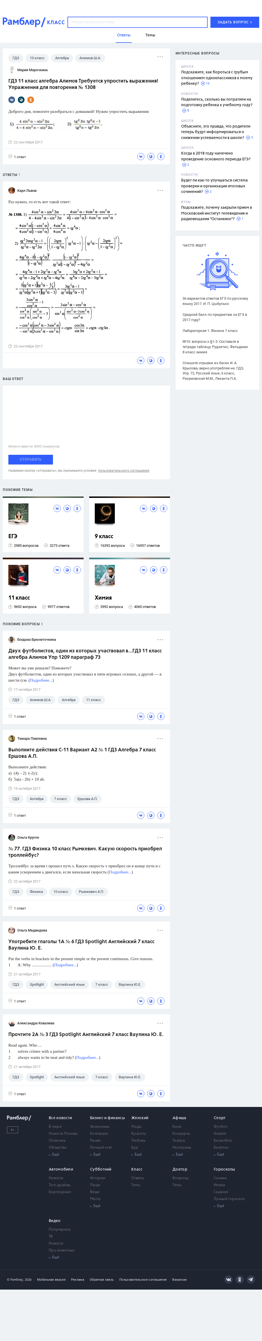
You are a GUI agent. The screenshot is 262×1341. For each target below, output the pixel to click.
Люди (95, 1185)
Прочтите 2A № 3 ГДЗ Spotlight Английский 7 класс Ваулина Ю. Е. (85, 1034)
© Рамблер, (15, 1279)
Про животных (62, 1250)
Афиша (179, 1118)
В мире (55, 1127)
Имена (219, 1185)
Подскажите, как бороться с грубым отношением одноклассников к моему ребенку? (217, 78)
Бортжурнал (60, 1192)
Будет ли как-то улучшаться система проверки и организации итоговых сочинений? (214, 186)
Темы (135, 1185)
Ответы (137, 1178)
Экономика (100, 1127)
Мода (136, 1127)
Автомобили (61, 1169)
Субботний (100, 1169)
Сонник (220, 1178)
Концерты (181, 1134)
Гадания (221, 1192)
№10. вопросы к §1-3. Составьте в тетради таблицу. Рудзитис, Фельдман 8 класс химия (215, 346)
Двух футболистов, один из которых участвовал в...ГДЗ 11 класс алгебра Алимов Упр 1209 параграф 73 (85, 654)
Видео (55, 1221)
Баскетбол (223, 1141)
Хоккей (220, 1134)
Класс (137, 1169)
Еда (134, 1147)
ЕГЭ (12, 537)
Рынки (95, 1141)
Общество (58, 1147)
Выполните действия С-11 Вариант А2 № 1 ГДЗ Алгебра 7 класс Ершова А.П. (82, 753)
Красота (138, 1134)
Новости (56, 1178)
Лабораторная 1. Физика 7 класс (210, 331)
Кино (177, 1127)
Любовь (138, 1141)
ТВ (51, 1236)
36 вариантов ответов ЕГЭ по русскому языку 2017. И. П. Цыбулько (215, 301)
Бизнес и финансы (107, 1118)
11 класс (19, 598)
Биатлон (221, 1147)
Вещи (95, 1192)
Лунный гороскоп (229, 1199)
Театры (179, 1141)
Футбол (220, 1127)
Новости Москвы (63, 1134)
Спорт (220, 1118)
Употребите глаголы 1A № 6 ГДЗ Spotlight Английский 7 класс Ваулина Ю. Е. (81, 945)
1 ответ (17, 156)
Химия (103, 598)
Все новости (60, 1118)
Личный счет (101, 1147)
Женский (139, 1118)
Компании (99, 1134)
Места (95, 1199)
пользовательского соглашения (123, 471)
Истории (97, 1178)
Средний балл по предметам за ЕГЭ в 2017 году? (215, 317)
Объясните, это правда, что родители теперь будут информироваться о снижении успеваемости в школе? (215, 132)
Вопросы (180, 1178)
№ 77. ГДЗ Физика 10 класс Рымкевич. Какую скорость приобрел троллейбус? (85, 852)
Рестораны (182, 1147)
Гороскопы (224, 1169)
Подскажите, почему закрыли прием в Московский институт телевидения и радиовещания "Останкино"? (216, 213)
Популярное (60, 1229)
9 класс (104, 537)
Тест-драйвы (60, 1185)
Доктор (180, 1169)
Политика (57, 1141)
